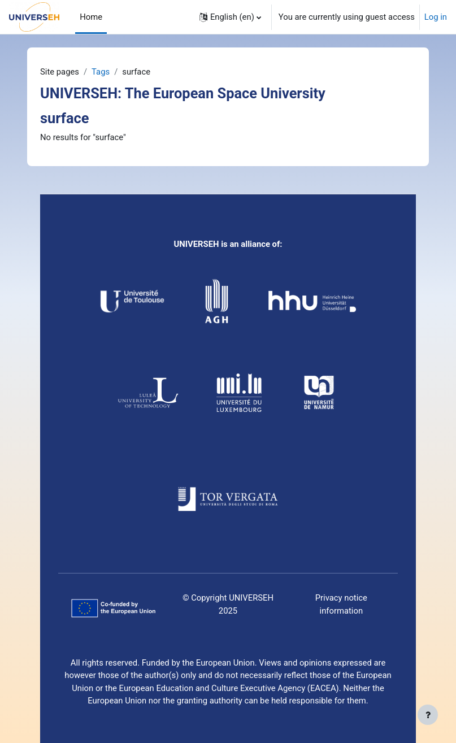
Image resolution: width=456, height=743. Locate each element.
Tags (101, 72)
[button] (230, 17)
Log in (435, 17)
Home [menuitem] (91, 17)
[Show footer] (428, 715)
